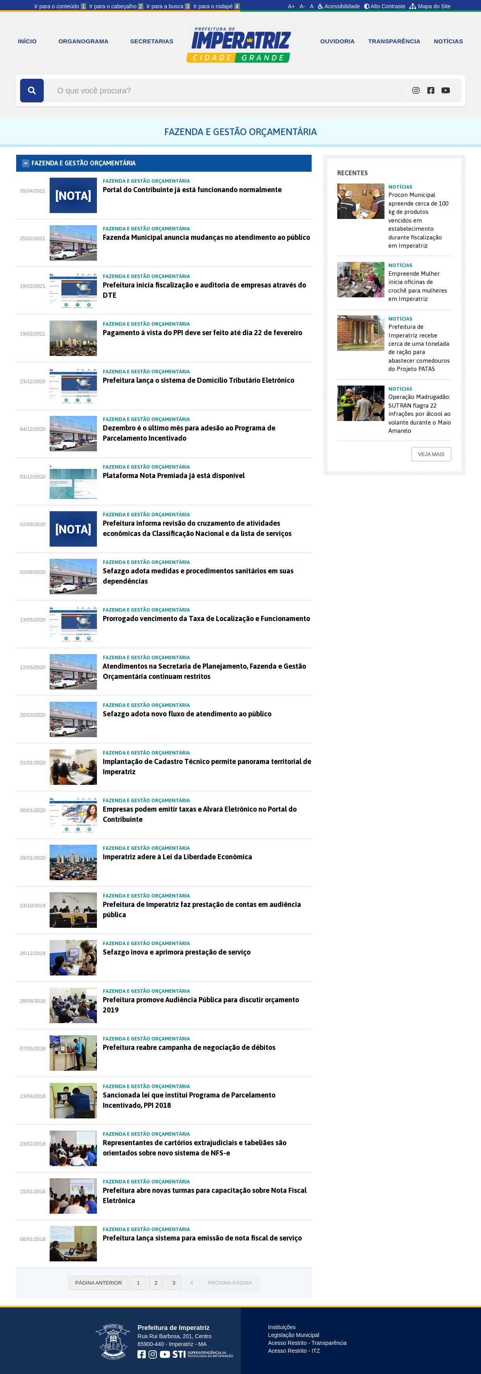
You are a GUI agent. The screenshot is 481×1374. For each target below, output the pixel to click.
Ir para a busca (168, 6)
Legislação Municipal (293, 1335)
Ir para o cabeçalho (116, 6)
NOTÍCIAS (448, 41)
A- (302, 6)
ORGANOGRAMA (83, 41)
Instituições (282, 1327)
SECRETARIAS (152, 41)
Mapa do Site (429, 6)
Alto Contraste (385, 6)
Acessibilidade (339, 6)
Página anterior (98, 1283)
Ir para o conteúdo (60, 6)
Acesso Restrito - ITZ (294, 1351)
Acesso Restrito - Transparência (307, 1343)
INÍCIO (27, 41)
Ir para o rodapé (216, 6)
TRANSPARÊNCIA (394, 41)
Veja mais (431, 454)
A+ (291, 6)
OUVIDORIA (337, 41)
